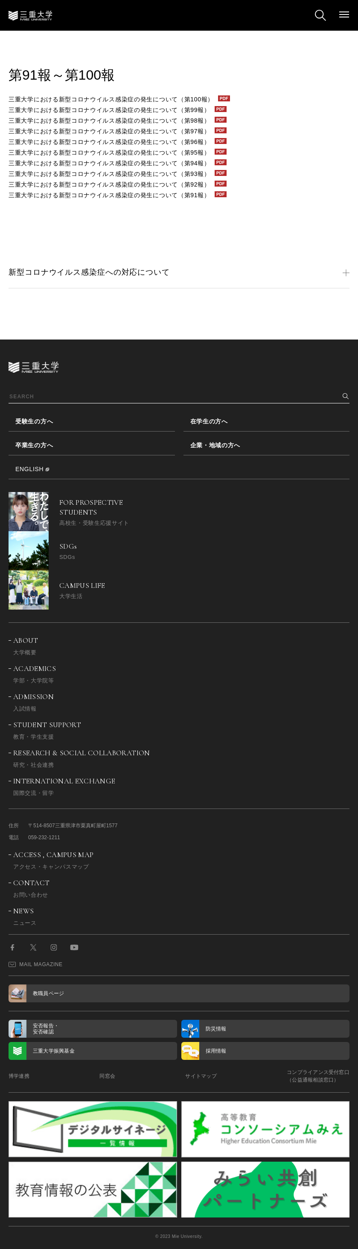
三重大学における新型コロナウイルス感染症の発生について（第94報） (109, 163)
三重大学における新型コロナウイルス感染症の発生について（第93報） (109, 173)
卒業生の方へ (34, 445)
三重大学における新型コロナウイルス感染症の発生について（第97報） (109, 131)
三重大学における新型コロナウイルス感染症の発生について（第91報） (109, 195)
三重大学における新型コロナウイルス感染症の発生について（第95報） (109, 152)
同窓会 (107, 1076)
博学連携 (19, 1076)
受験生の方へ (34, 421)
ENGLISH (29, 469)
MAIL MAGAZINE (36, 964)
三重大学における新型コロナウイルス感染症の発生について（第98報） (109, 120)
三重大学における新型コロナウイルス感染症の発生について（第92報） (109, 184)
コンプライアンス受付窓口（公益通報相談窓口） (318, 1076)
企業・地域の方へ (215, 445)
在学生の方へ (209, 421)
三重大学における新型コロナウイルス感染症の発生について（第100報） (111, 99)
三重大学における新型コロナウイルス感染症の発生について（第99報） (109, 109)
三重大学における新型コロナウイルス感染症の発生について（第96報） (109, 141)
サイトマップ (200, 1076)
